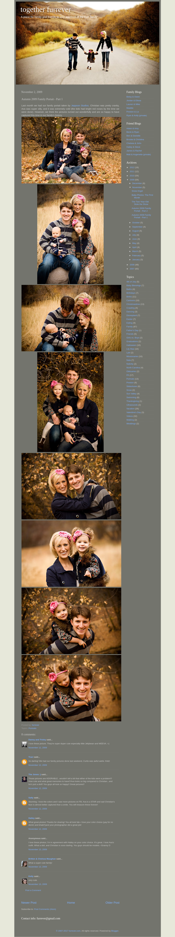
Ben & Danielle (133, 136)
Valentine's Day (134, 412)
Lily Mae (130, 349)
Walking (130, 420)
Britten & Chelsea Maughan (42, 859)
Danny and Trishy (37, 739)
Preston (130, 382)
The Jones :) (35, 774)
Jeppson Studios (80, 105)
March (135, 251)
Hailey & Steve (133, 147)
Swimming (131, 397)
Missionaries (132, 356)
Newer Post (29, 902)
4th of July (131, 282)
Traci (31, 757)
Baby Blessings (134, 285)
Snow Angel (137, 191)
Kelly (31, 876)
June (134, 239)
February (136, 255)
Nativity (130, 364)
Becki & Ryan (133, 132)
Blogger (114, 931)
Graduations (132, 341)
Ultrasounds (132, 405)
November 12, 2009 (38, 747)
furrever (35, 725)
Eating (129, 323)
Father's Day (132, 330)
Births (129, 296)
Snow (129, 390)
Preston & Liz (133, 112)
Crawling (131, 308)
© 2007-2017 (62, 931)
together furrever (46, 9)
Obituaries (131, 371)
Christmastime (133, 304)
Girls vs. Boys (133, 338)
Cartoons (131, 300)
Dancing (130, 311)
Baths (129, 289)
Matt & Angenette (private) (139, 154)
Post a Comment (33, 890)
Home (71, 902)
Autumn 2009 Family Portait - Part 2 (141, 209)
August (135, 231)
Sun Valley (132, 393)
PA (128, 375)
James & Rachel (134, 151)
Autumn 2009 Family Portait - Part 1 (141, 216)
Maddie (130, 108)
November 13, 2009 (38, 849)
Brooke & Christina (135, 139)
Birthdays (131, 293)
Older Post (112, 902)
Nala (129, 360)
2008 (132, 265)
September (137, 227)
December (137, 183)
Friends (130, 334)
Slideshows (132, 386)
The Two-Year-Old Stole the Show (140, 203)
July (134, 235)
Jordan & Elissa (134, 100)
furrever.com (75, 931)
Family (130, 326)
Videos (130, 416)
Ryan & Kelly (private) (137, 115)
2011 (132, 171)
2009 (132, 180)
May (134, 243)
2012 (132, 167)
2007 (132, 269)
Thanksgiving (133, 401)
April (134, 247)
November (137, 187)
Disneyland (132, 315)
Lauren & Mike (133, 104)
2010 (132, 175)
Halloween (131, 345)
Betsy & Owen (133, 97)
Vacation (131, 408)
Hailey (32, 818)
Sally (31, 798)
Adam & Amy (133, 128)
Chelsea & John (134, 143)
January (136, 259)
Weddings (131, 423)
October (136, 222)
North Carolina (133, 367)
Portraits (32, 728)
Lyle (128, 352)
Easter (130, 319)
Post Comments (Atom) (45, 909)
